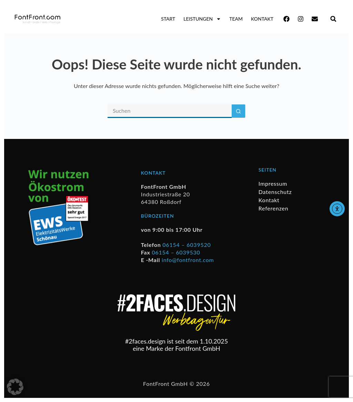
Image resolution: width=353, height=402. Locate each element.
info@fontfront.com (188, 260)
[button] (333, 18)
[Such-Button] (238, 111)
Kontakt (262, 19)
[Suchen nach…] (170, 111)
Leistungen (202, 19)
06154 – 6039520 (186, 244)
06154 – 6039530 (176, 252)
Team (236, 19)
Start (168, 19)
